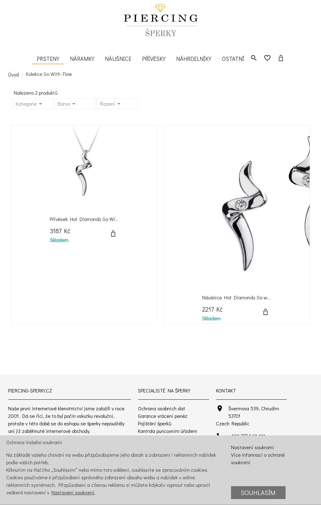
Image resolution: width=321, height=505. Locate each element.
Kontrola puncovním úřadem (167, 431)
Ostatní (233, 58)
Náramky (82, 58)
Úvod (13, 74)
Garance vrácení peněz (162, 416)
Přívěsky (154, 58)
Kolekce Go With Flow (49, 74)
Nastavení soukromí (72, 492)
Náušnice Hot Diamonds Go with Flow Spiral (250, 297)
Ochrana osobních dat (161, 408)
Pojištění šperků (154, 423)
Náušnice (118, 58)
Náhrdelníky (193, 58)
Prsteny (48, 58)
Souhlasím (258, 492)
